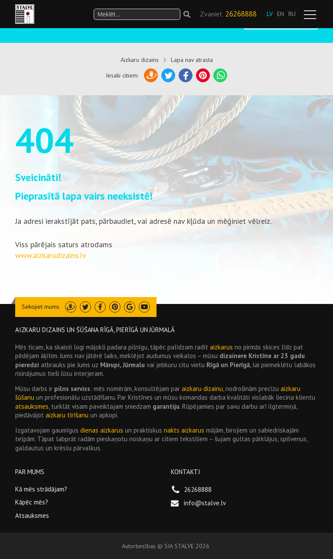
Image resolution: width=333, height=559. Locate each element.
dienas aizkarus (101, 430)
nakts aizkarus (184, 430)
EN (280, 14)
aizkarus (221, 347)
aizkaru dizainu (202, 389)
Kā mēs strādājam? (41, 489)
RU (292, 14)
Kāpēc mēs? (31, 502)
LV (270, 14)
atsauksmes (32, 406)
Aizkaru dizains (140, 60)
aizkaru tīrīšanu (67, 415)
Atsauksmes (32, 515)
